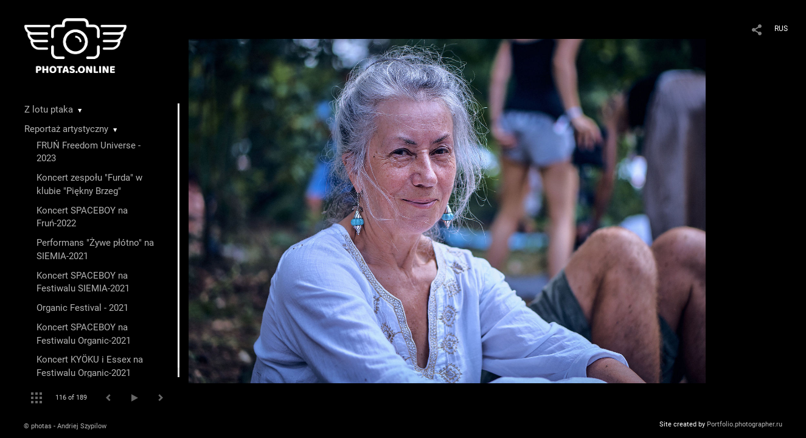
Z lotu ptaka (48, 109)
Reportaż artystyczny (66, 128)
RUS (781, 28)
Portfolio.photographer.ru (744, 424)
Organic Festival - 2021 (82, 307)
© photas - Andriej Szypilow (65, 426)
